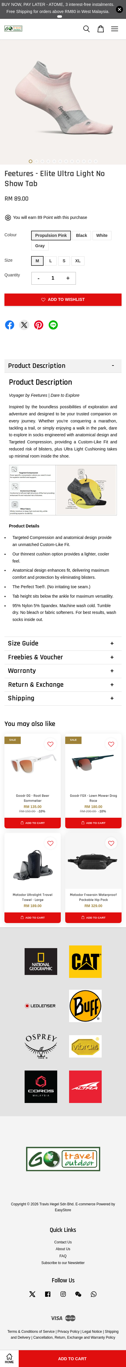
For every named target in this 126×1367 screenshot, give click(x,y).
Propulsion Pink (51, 235)
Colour (10, 234)
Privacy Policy (68, 1332)
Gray (40, 245)
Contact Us (63, 1242)
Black (81, 235)
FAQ (63, 1256)
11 (90, 161)
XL (78, 260)
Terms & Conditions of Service (31, 1332)
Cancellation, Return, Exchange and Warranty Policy (74, 1337)
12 (96, 161)
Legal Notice (92, 1332)
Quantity (12, 275)
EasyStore (63, 1210)
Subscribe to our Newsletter (62, 1263)
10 (84, 161)
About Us (63, 1249)
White (102, 235)
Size (8, 260)
